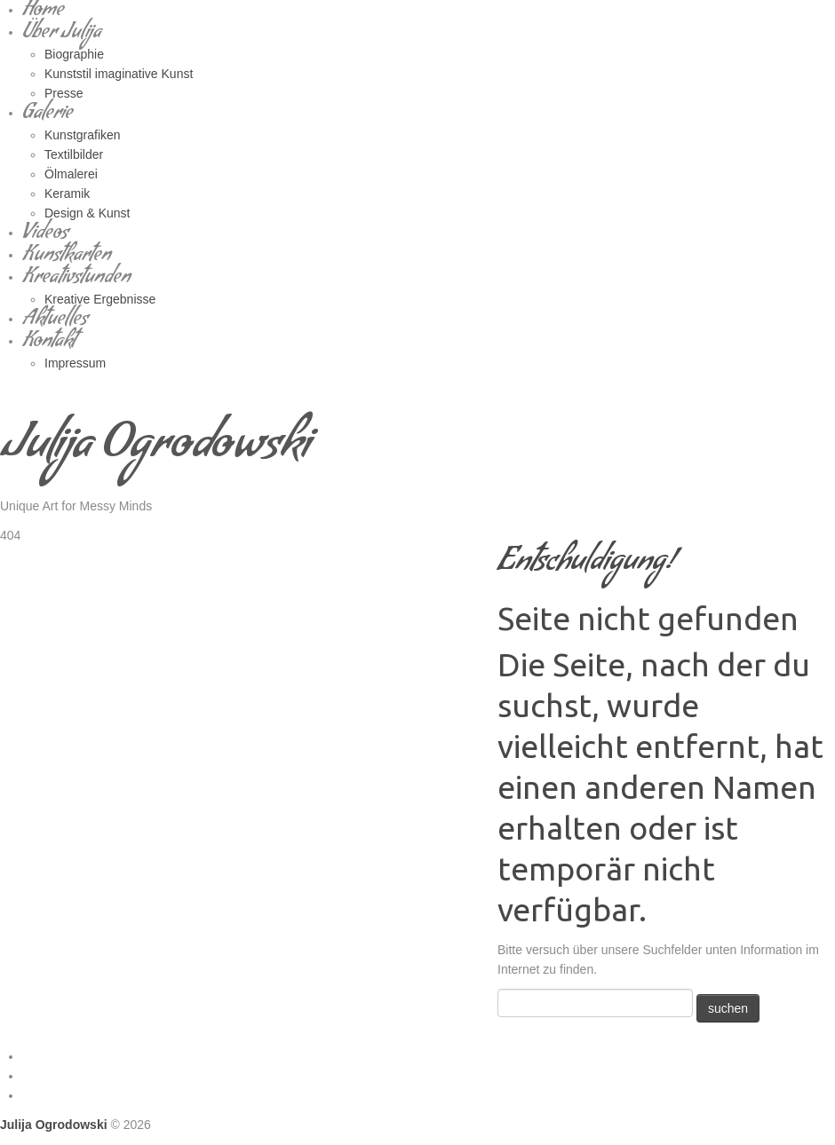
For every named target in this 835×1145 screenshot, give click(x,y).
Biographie (74, 54)
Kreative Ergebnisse (99, 299)
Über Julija (61, 34)
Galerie (47, 114)
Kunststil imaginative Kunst (118, 74)
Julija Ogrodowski (155, 449)
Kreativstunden (76, 279)
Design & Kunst (87, 213)
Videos (45, 234)
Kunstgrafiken (82, 135)
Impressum (75, 363)
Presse (64, 93)
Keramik (67, 193)
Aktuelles (55, 320)
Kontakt (49, 343)
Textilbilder (73, 154)
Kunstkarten (66, 256)
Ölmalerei (71, 174)
